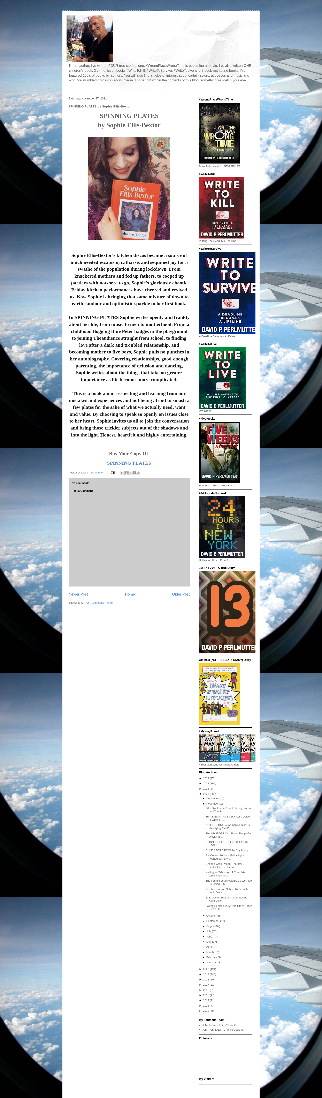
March (210, 952)
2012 (206, 1010)
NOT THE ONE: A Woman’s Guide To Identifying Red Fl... (228, 826)
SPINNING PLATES (129, 463)
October (211, 915)
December (213, 798)
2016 (206, 990)
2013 (206, 1005)
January (211, 962)
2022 (206, 788)
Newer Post (78, 594)
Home (130, 594)
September (213, 921)
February (212, 957)
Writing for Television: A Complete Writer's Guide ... (225, 874)
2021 (206, 794)
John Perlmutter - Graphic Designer (223, 1029)
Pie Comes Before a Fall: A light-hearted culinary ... (225, 857)
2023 (206, 783)
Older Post (181, 594)
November (213, 803)
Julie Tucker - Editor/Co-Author (220, 1025)
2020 (206, 969)
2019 (206, 974)
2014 (206, 1000)
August (210, 926)
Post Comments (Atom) (99, 602)
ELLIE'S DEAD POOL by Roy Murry (227, 850)
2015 (206, 995)
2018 (206, 979)
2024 (206, 778)
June (209, 936)
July (209, 931)
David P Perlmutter (92, 472)
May (209, 941)
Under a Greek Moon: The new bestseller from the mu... (224, 865)
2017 (206, 984)
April (209, 946)
